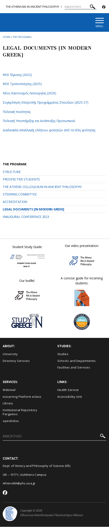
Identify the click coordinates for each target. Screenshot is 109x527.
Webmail (9, 390)
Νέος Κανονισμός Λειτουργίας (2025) (30, 93)
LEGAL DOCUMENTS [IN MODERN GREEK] (33, 209)
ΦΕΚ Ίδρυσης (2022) (17, 75)
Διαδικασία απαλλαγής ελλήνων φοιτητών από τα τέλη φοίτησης (50, 130)
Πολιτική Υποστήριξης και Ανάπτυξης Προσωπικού (39, 121)
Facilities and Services (73, 368)
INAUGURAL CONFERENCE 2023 (26, 217)
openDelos (11, 421)
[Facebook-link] (103, 7)
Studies (63, 354)
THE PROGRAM (21, 37)
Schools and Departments (76, 361)
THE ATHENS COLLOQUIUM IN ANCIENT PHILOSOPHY (42, 187)
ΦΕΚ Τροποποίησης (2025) (22, 84)
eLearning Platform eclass (22, 397)
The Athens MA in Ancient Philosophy (32, 7)
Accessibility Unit (69, 397)
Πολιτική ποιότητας (17, 112)
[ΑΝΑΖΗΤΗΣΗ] (81, 6)
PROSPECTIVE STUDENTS (21, 180)
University (10, 354)
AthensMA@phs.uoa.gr (19, 484)
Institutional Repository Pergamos (20, 412)
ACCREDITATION (15, 202)
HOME (6, 37)
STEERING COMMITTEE (20, 195)
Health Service (68, 390)
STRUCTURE (11, 172)
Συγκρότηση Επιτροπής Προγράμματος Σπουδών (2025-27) (46, 102)
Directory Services (16, 361)
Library (8, 404)
